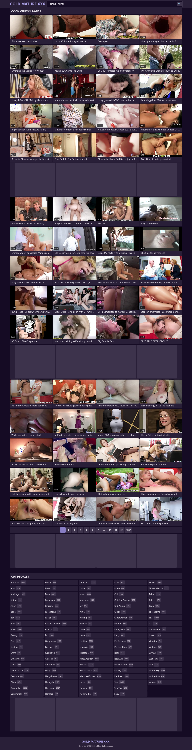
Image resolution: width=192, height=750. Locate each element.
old (119, 594)
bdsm (16, 629)
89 (122, 530)
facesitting (53, 612)
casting (17, 647)
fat (49, 635)
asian (16, 606)
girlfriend (52, 653)
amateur (18, 582)
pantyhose (122, 629)
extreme (52, 606)
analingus (18, 594)
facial (51, 618)
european (53, 600)
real (119, 653)
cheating (18, 659)
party (119, 635)
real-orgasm (123, 665)
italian (85, 588)
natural (86, 688)
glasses (51, 659)
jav (84, 606)
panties (120, 624)
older (120, 612)
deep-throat (20, 670)
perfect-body (123, 647)
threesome (157, 612)
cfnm (16, 653)
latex (85, 629)
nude (119, 588)
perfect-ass (122, 641)
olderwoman (123, 618)
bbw (16, 624)
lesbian (86, 641)
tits (154, 618)
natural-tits (88, 694)
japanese (87, 600)
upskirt (155, 635)
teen (154, 606)
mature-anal (89, 670)
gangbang (53, 641)
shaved (155, 582)
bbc (15, 618)
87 (110, 530)
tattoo (155, 600)
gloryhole (52, 665)
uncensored (157, 629)
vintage (155, 647)
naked (85, 682)
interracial (88, 582)
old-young (122, 606)
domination (19, 694)
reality (120, 670)
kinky (85, 612)
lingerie (87, 647)
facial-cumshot (56, 624)
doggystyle (19, 688)
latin (85, 635)
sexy (119, 694)
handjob (52, 682)
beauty (17, 635)
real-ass (121, 659)
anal (16, 588)
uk (153, 624)
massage (87, 653)
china (16, 665)
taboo (155, 594)
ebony (50, 582)
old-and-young (125, 600)
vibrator (155, 641)
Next (128, 530)
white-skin (157, 676)
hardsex (52, 694)
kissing (86, 618)
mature (87, 665)
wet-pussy (157, 670)
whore (155, 682)
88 (116, 530)
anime (16, 600)
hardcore (52, 688)
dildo (16, 682)
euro (50, 594)
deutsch (17, 676)
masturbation (89, 659)
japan (85, 594)
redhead (121, 676)
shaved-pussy (159, 588)
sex (119, 682)
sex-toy (121, 688)
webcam (156, 659)
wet (154, 665)
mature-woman (90, 676)
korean (86, 624)
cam (16, 641)
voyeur (155, 653)
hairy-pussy (54, 676)
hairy (50, 670)
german (52, 647)
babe (16, 612)
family (51, 629)
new (119, 582)
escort (50, 588)
